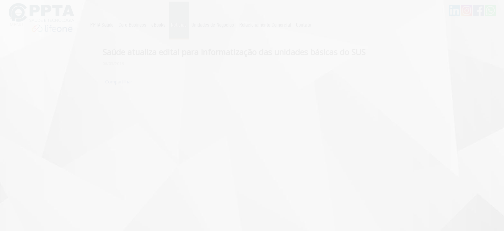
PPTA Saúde (101, 24)
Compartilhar (118, 82)
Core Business (132, 24)
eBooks (158, 24)
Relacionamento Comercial (265, 24)
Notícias (179, 24)
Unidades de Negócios (213, 24)
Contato (303, 24)
